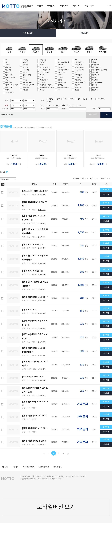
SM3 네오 (43, 62)
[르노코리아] (34, 191)
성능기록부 (41, 195)
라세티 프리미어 (45, 72)
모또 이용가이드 (44, 467)
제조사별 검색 (28, 33)
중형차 (49, 52)
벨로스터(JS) (27, 75)
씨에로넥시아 (44, 80)
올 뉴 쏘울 (26, 88)
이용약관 (15, 467)
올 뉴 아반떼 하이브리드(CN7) (47, 88)
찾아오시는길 (58, 467)
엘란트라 (77, 85)
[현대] (34, 297)
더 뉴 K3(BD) (61, 67)
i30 (6, 60)
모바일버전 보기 (56, 507)
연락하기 (106, 194)
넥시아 (94, 62)
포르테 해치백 (9, 93)
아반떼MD (8, 82)
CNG (71, 99)
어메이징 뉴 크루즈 (28, 85)
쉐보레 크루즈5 (10, 77)
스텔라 (42, 77)
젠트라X (25, 90)
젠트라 (7, 90)
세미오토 (65, 105)
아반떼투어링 (61, 82)
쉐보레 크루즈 (96, 75)
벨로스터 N (8, 75)
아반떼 (59, 80)
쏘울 (6, 80)
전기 (78, 99)
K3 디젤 (94, 60)
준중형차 (35, 52)
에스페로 (60, 85)
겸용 (85, 99)
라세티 (25, 72)
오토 (50, 105)
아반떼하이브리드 (80, 82)
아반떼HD (95, 80)
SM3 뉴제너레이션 (63, 62)
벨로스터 (95, 72)
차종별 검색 (84, 33)
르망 (76, 72)
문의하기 (106, 190)
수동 (57, 105)
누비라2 (25, 65)
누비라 (7, 65)
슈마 (24, 77)
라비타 (7, 72)
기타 (50, 102)
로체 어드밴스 (61, 72)
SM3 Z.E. (25, 62)
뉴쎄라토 (60, 65)
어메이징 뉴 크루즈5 (46, 85)
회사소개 (5, 467)
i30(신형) (43, 60)
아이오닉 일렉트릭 (97, 82)
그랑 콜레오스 (79, 62)
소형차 (22, 52)
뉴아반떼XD (78, 65)
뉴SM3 (42, 65)
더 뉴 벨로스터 (96, 67)
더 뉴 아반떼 (26, 70)
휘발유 (51, 99)
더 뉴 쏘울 (8, 70)
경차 (9, 52)
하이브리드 (101, 99)
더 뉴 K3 (25, 67)
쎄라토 (94, 77)
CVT (73, 105)
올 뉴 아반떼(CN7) (62, 88)
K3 (76, 60)
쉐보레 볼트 (78, 75)
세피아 (42, 75)
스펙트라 (60, 77)
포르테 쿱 (95, 90)
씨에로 (25, 80)
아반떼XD (43, 82)
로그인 (109, 6)
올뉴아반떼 (95, 88)
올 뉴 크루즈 (78, 88)
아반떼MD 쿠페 (27, 82)
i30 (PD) (25, 60)
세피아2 (59, 75)
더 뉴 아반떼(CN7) (62, 70)
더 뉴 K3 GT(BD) (45, 67)
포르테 (77, 90)
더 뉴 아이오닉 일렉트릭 (99, 70)
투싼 (58, 90)
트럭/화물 (103, 52)
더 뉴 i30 (8, 67)
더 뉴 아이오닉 (79, 70)
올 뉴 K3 (94, 85)
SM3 (6, 62)
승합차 (89, 52)
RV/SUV (76, 52)
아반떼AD (78, 80)
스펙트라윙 (78, 77)
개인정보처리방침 (28, 467)
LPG (65, 99)
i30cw (59, 60)
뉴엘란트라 (95, 65)
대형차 (62, 52)
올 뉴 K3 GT (9, 88)
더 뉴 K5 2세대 (79, 67)
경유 (58, 99)
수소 (92, 99)
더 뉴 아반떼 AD (45, 70)
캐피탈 (42, 90)
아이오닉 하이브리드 (11, 85)
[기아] (31, 244)
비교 (3, 184)
